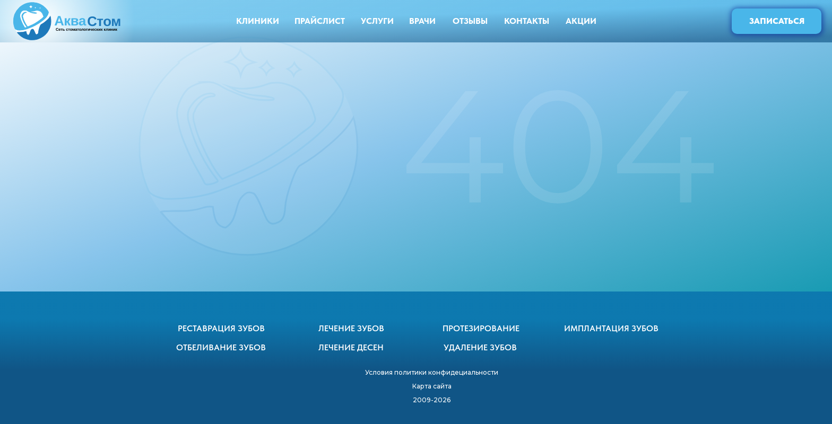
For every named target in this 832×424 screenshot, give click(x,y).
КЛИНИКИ (257, 21)
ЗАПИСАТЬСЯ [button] (776, 21)
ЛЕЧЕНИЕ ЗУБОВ (351, 328)
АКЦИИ (581, 21)
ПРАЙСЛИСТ (319, 21)
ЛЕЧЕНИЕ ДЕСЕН (351, 347)
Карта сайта (432, 386)
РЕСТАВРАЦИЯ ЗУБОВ (221, 328)
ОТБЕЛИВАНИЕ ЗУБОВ (221, 347)
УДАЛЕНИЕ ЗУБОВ (480, 347)
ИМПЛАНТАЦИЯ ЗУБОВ (611, 328)
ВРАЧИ (422, 21)
